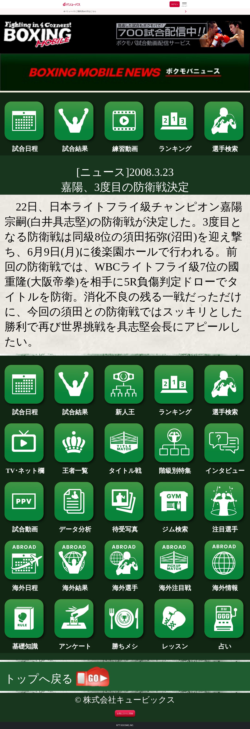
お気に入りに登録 (125, 713)
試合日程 (25, 145)
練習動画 (125, 145)
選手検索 (225, 145)
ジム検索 (175, 526)
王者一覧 (75, 467)
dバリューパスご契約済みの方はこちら (80, 11)
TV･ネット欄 (25, 467)
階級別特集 (175, 467)
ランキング (175, 145)
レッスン (175, 643)
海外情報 (225, 584)
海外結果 (75, 584)
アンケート (75, 643)
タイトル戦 (125, 467)
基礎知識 (25, 643)
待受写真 (125, 526)
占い (225, 643)
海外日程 (25, 584)
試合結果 (75, 145)
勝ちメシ (125, 643)
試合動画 (25, 526)
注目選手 (225, 526)
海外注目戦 (175, 584)
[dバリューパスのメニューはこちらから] (184, 5)
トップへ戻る (57, 679)
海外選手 (125, 584)
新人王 (125, 409)
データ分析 (75, 526)
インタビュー (225, 467)
